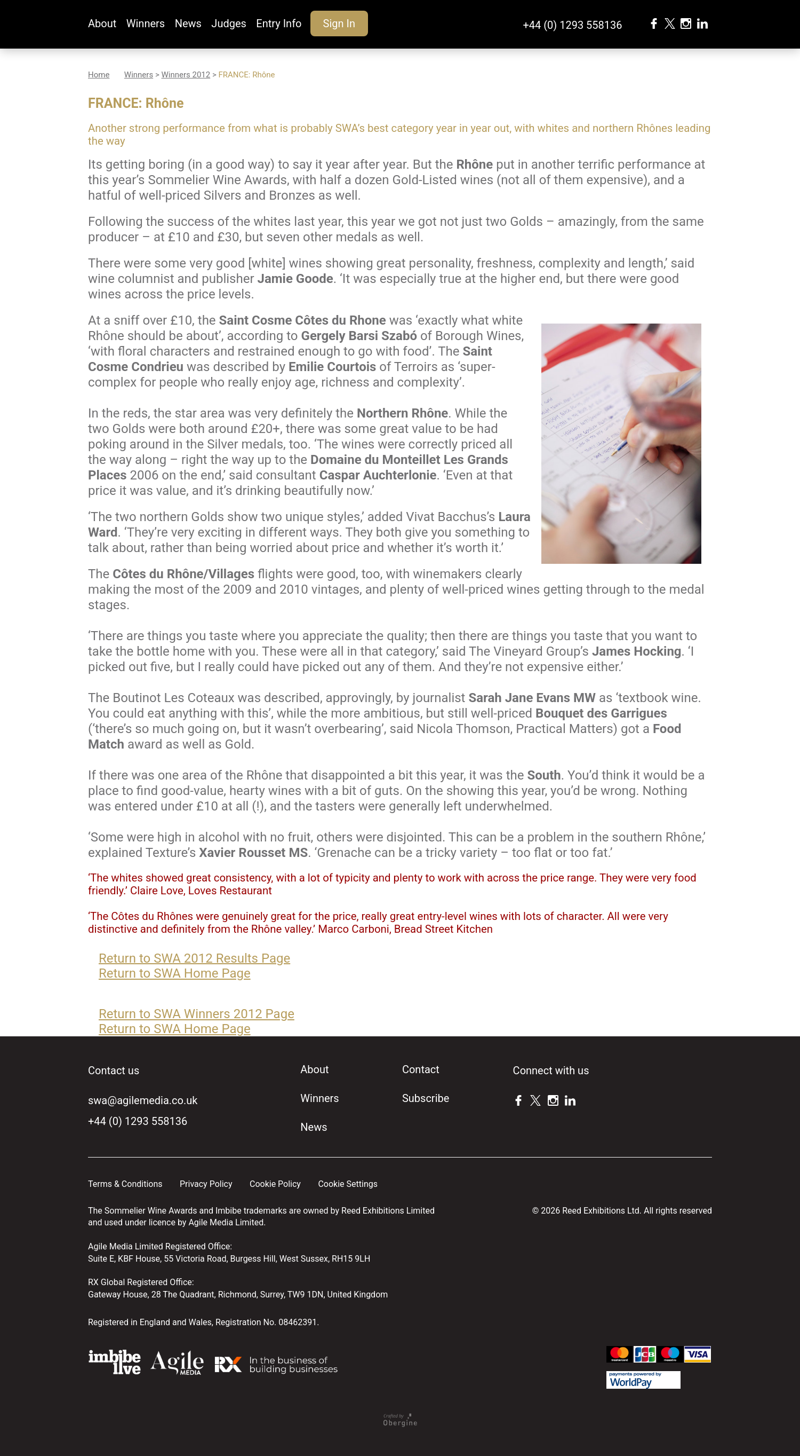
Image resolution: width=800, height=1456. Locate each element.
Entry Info (278, 23)
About (102, 23)
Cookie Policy (275, 1184)
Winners (145, 23)
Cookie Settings (348, 1184)
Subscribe (425, 1098)
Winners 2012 (185, 75)
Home (98, 75)
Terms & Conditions (125, 1184)
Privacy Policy (206, 1184)
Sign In (339, 23)
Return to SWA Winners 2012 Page (196, 1013)
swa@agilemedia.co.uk (142, 1100)
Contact (420, 1069)
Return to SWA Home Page (175, 973)
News (188, 23)
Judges (228, 23)
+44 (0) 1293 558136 (572, 25)
